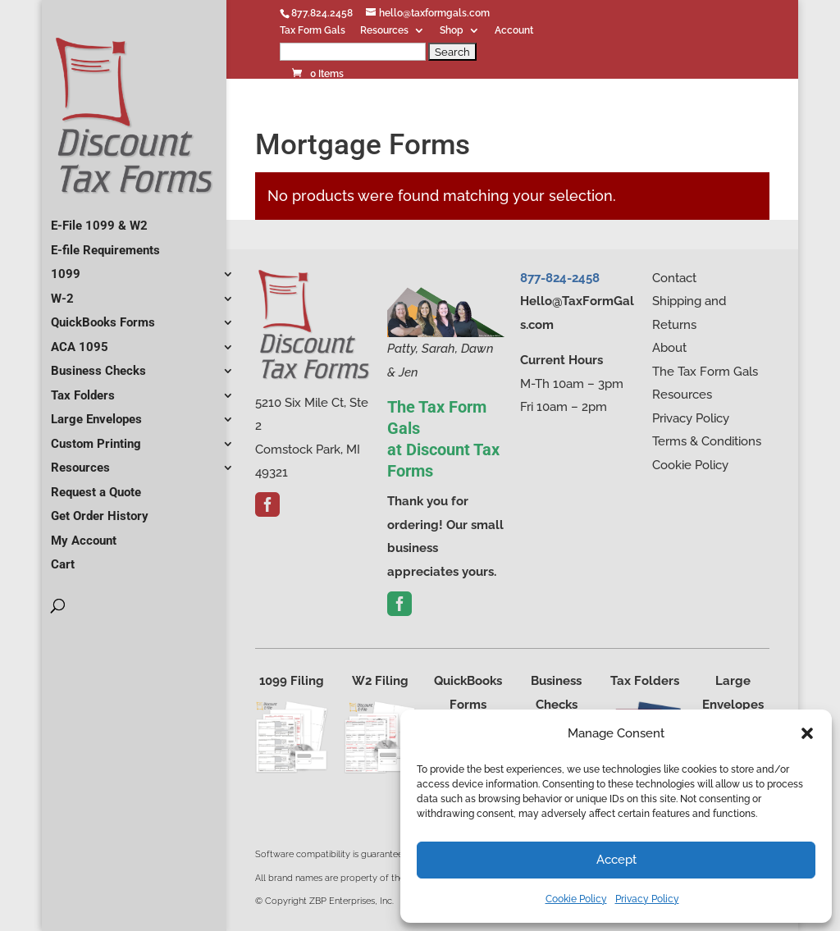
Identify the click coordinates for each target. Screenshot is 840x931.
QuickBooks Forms (103, 316)
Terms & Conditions (706, 441)
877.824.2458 (322, 13)
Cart (63, 558)
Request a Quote (96, 485)
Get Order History (99, 509)
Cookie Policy (576, 899)
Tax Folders (83, 389)
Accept (616, 859)
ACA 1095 (79, 340)
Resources (384, 30)
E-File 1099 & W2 (99, 219)
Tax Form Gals (312, 30)
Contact (674, 278)
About (669, 347)
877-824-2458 (560, 278)
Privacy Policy (647, 899)
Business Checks (98, 364)
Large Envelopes (96, 412)
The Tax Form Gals (705, 371)
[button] (807, 733)
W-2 (62, 292)
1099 (65, 267)
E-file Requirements (105, 243)
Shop (451, 30)
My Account (83, 534)
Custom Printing (96, 437)
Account (514, 30)
